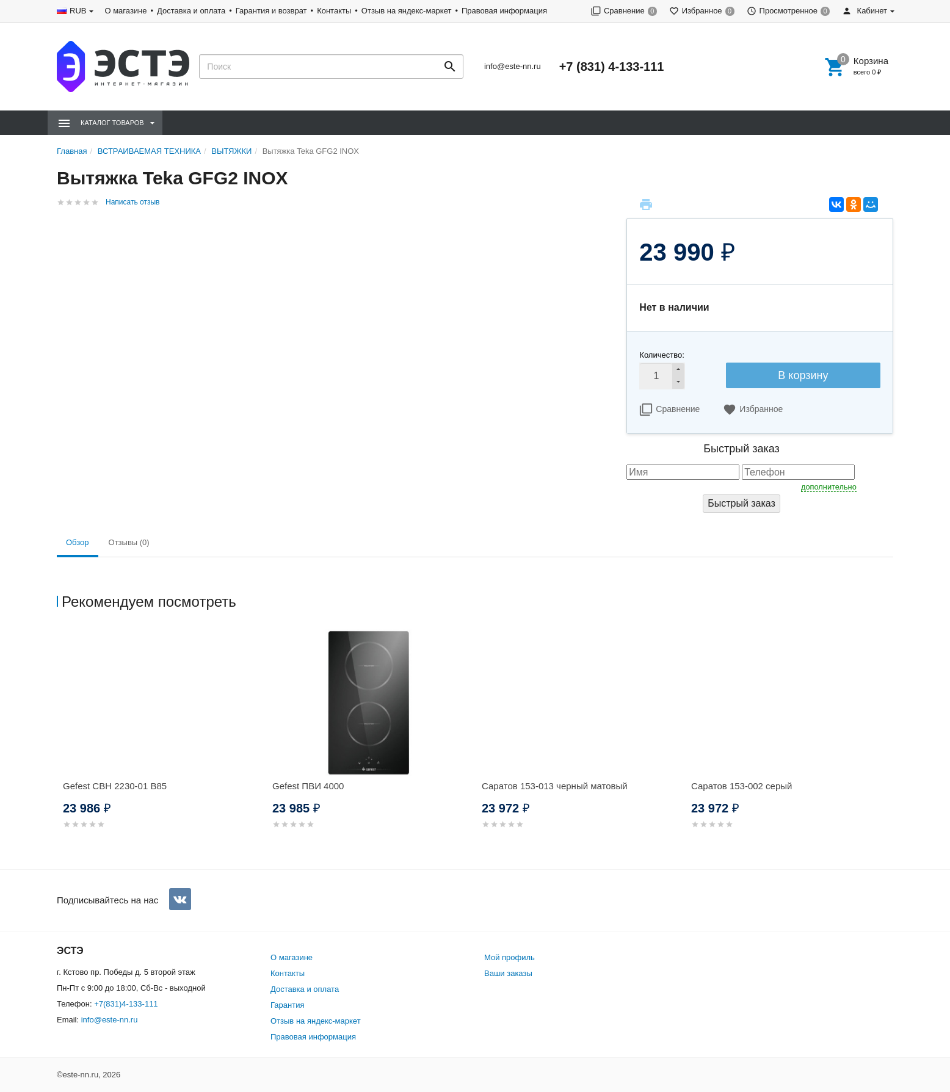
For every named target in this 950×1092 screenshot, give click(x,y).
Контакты (334, 10)
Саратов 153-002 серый (741, 786)
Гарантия (287, 1005)
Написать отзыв (132, 202)
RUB (78, 10)
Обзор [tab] (77, 542)
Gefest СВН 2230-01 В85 (115, 786)
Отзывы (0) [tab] (129, 542)
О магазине (125, 10)
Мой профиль (509, 957)
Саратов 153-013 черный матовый (555, 786)
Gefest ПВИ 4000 (308, 786)
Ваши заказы (508, 973)
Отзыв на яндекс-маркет (406, 10)
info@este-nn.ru (512, 66)
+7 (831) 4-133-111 (611, 66)
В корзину (803, 375)
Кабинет (864, 10)
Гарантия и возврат (271, 10)
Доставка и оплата (191, 10)
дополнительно (829, 486)
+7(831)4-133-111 (126, 1003)
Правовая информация (504, 10)
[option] (161, 743)
